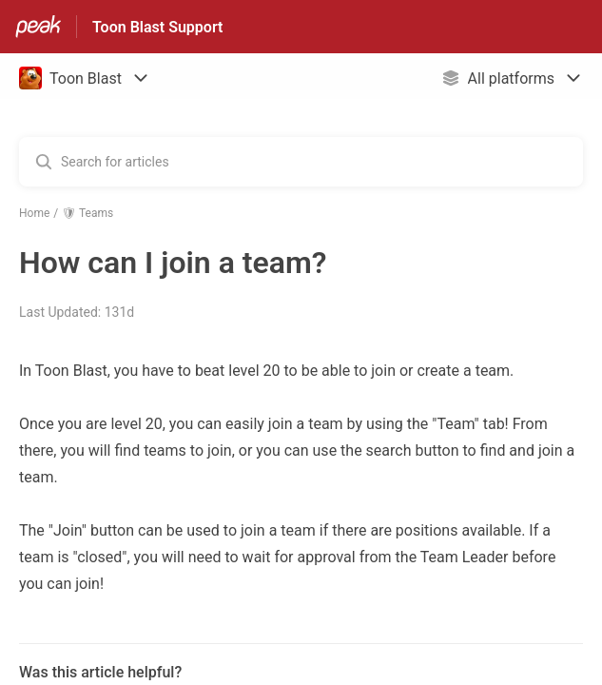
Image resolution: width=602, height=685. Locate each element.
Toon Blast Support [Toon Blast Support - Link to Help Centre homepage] (157, 27)
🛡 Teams (87, 213)
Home (34, 213)
